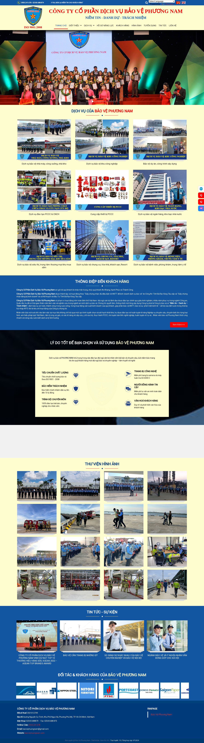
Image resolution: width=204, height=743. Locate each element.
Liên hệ (172, 25)
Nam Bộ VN (104, 736)
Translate (167, 4)
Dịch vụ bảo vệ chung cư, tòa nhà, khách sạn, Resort (102, 264)
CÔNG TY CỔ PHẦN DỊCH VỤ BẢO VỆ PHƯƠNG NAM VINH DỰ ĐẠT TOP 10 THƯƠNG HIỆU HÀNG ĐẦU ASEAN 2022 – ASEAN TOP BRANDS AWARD (37, 659)
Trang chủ (61, 25)
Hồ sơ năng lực (105, 25)
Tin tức (162, 25)
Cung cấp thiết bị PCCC (102, 214)
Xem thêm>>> (179, 325)
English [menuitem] (184, 2)
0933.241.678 (34, 725)
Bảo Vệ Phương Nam (161, 714)
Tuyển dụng (150, 25)
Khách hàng (122, 25)
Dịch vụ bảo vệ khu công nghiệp (102, 163)
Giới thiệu (75, 25)
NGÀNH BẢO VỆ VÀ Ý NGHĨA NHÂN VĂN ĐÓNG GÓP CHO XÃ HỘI (167, 656)
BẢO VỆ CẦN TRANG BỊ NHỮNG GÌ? (80, 655)
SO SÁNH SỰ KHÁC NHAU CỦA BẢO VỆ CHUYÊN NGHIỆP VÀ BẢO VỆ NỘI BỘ (123, 656)
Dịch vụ (89, 25)
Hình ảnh (136, 25)
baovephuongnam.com (34, 733)
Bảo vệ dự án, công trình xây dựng (160, 163)
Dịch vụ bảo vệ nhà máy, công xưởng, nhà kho (44, 163)
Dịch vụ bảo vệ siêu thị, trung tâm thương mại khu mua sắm (44, 266)
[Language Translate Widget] (162, 1)
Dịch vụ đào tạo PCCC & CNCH (44, 214)
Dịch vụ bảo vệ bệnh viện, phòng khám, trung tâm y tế (160, 264)
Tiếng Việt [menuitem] (178, 2)
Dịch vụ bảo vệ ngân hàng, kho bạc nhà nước (160, 214)
